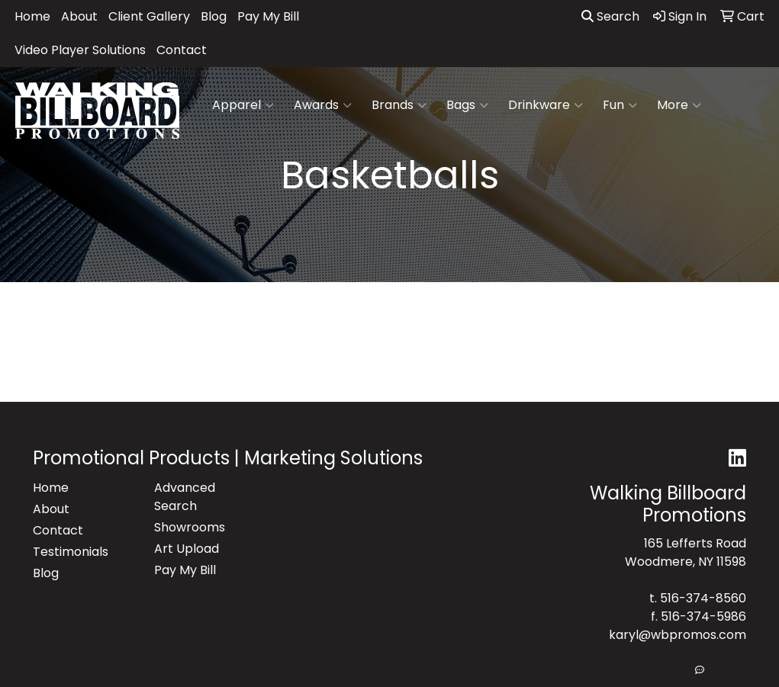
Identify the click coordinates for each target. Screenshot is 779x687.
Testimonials (70, 551)
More (679, 105)
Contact (181, 50)
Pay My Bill (268, 16)
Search (610, 16)
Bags (467, 105)
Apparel (243, 105)
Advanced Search (184, 497)
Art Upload (186, 548)
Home (32, 16)
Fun (620, 105)
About (79, 16)
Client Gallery (149, 16)
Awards (323, 105)
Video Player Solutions (80, 50)
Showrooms (189, 527)
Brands (399, 105)
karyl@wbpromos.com (677, 635)
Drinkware (545, 105)
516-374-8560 (703, 598)
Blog (214, 16)
